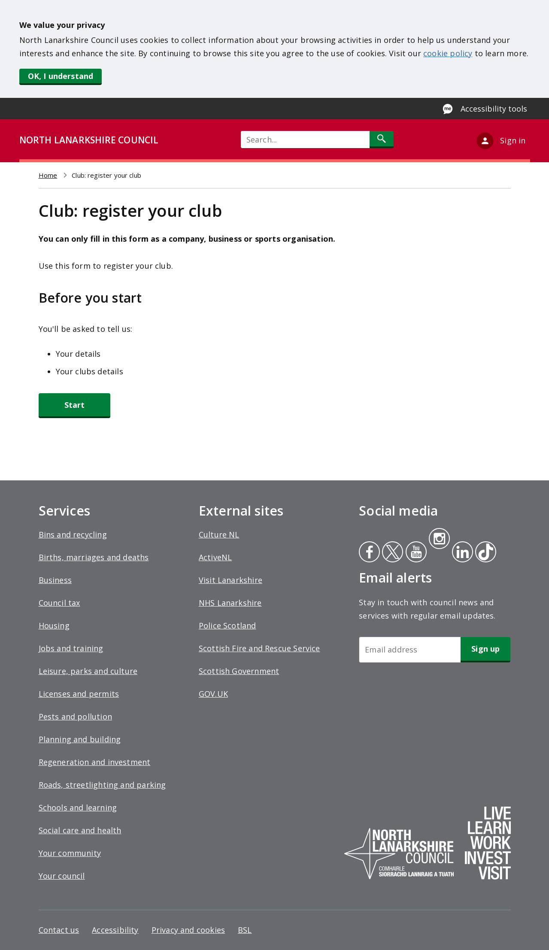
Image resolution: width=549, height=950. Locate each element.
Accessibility (115, 930)
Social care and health (80, 830)
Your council (62, 876)
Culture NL (219, 534)
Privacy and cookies (188, 930)
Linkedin (461, 552)
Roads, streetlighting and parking (102, 785)
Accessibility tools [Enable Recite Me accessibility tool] (494, 108)
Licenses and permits (79, 694)
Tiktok (483, 552)
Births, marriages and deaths (94, 557)
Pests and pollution (75, 716)
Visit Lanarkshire (230, 580)
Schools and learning (78, 807)
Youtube (415, 552)
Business (55, 580)
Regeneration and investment (95, 762)
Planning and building (80, 739)
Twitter (391, 552)
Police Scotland (227, 625)
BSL (245, 930)
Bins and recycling (73, 534)
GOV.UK (213, 694)
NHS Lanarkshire (230, 603)
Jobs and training (71, 648)
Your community (70, 853)
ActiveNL (215, 557)
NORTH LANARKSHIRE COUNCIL (88, 140)
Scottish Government (239, 671)
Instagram (439, 539)
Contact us (59, 930)
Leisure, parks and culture (88, 671)
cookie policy (447, 53)
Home (48, 175)
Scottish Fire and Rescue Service (259, 648)
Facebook (369, 552)
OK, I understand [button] (61, 76)
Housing (54, 625)
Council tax (59, 603)
